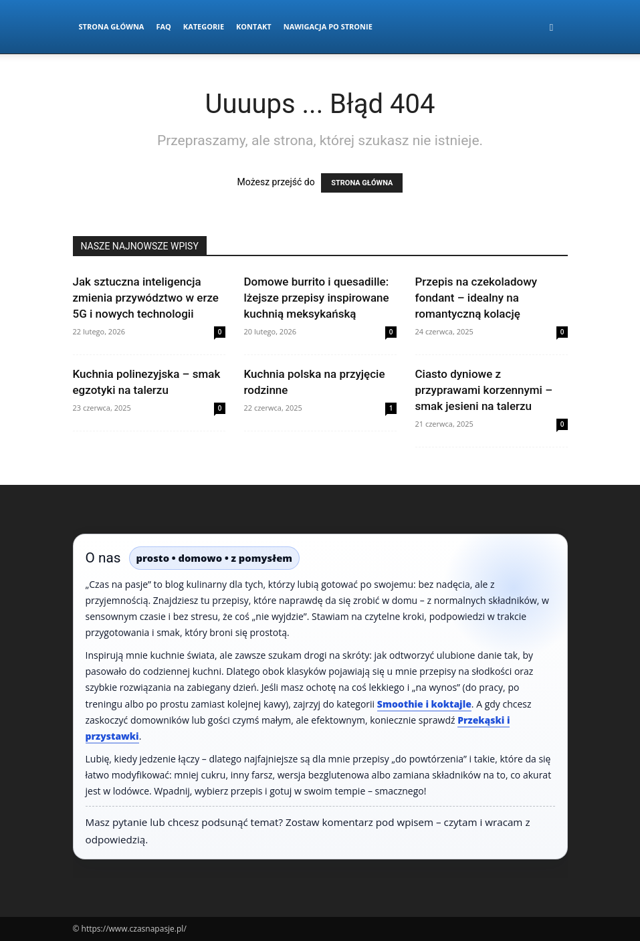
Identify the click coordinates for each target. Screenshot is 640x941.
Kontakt (254, 26)
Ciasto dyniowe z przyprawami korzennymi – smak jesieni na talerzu (484, 390)
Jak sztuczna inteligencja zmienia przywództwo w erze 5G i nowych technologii (146, 297)
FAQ (163, 26)
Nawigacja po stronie (328, 26)
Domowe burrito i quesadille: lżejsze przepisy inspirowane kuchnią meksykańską (316, 297)
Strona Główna (111, 26)
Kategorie (203, 26)
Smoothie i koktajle (424, 704)
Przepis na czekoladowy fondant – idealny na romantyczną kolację (476, 297)
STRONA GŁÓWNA (362, 183)
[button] (552, 27)
